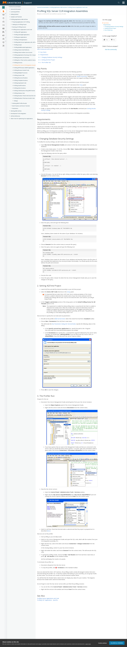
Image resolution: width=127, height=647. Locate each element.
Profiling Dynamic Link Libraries (21, 57)
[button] (123, 2)
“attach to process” (82, 76)
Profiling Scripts (18, 45)
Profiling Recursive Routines (21, 78)
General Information (16, 9)
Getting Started (14, 14)
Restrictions (15, 108)
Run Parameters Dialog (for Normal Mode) (64, 324)
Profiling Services (18, 62)
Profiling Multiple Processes (20, 73)
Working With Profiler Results (19, 103)
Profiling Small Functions (20, 85)
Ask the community (111, 49)
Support (28, 2)
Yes (106, 40)
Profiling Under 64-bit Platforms (21, 50)
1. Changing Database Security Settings (50, 57)
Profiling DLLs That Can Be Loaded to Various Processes (28, 60)
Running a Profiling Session (19, 27)
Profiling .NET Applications (20, 32)
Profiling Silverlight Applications (22, 34)
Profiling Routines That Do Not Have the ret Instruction (27, 95)
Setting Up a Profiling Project (19, 24)
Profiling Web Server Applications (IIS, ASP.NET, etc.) (26, 42)
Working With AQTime (16, 111)
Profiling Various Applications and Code (22, 29)
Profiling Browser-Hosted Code (21, 70)
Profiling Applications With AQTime (19, 19)
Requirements (43, 54)
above (49, 531)
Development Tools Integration (18, 113)
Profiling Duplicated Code (20, 83)
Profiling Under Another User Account (23, 52)
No (113, 40)
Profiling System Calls (19, 75)
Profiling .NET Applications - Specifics (47, 600)
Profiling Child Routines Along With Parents (24, 90)
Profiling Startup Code (19, 93)
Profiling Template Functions (21, 80)
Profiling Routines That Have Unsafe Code (24, 98)
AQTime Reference (15, 116)
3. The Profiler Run (44, 62)
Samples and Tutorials (16, 17)
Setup (81, 85)
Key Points (42, 52)
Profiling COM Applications (20, 39)
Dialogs (16, 101)
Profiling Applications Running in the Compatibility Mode (27, 55)
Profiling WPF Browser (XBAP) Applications (24, 67)
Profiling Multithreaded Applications (23, 47)
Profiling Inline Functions (20, 88)
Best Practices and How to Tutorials (21, 106)
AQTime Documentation (15, 6)
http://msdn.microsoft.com (44, 49)
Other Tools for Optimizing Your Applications (22, 118)
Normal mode (61, 319)
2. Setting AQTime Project (46, 60)
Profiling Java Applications (20, 37)
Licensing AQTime (15, 11)
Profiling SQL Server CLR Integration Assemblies (26, 65)
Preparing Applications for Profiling (21, 22)
